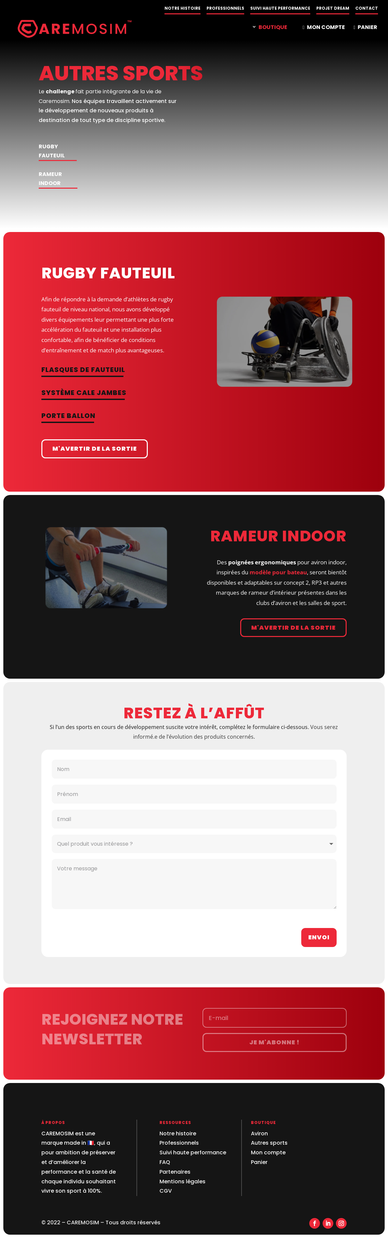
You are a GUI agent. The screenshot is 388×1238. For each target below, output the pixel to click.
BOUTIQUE (273, 27)
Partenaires (174, 1172)
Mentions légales (182, 1181)
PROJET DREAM (332, 8)
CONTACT (366, 8)
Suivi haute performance (192, 1152)
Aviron (259, 1133)
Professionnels (179, 1143)
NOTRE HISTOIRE (182, 8)
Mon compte (268, 1152)
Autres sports (269, 1143)
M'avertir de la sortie (94, 448)
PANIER (365, 28)
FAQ (164, 1162)
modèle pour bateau (278, 572)
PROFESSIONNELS (225, 8)
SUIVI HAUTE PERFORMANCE (280, 8)
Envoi (319, 937)
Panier (259, 1162)
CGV (165, 1191)
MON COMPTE (324, 28)
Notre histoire (177, 1133)
